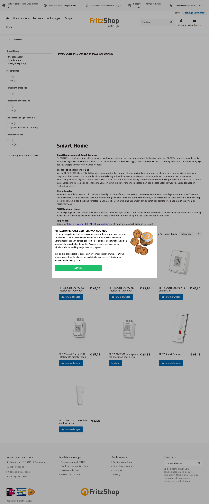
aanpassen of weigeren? (108, 254)
